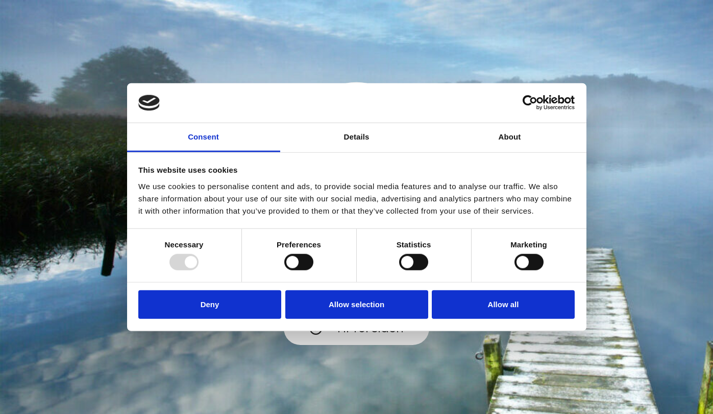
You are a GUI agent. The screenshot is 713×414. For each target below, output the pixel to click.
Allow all (503, 304)
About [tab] (510, 136)
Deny (210, 304)
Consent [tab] (203, 136)
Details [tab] (357, 136)
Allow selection (356, 304)
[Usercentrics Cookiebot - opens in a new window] (530, 102)
